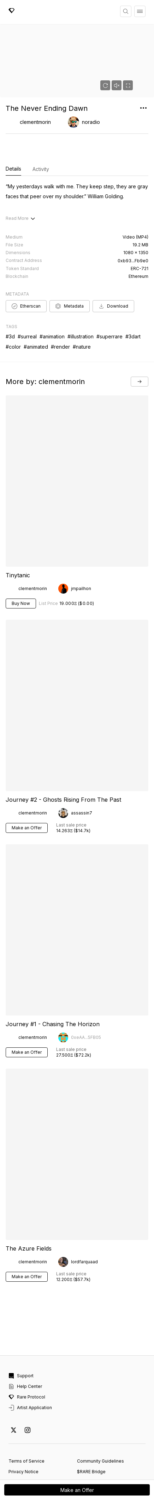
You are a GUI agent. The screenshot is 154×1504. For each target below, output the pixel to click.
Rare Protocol (26, 1356)
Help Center (25, 1345)
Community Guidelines (100, 1420)
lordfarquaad (84, 1220)
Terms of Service (26, 1420)
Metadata (69, 265)
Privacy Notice (23, 1430)
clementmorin (35, 122)
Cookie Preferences (29, 1451)
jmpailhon (81, 547)
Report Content (24, 1441)
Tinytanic (18, 534)
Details (13, 169)
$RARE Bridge (91, 1430)
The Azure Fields (29, 1207)
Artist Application (30, 1366)
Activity (40, 169)
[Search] (125, 11)
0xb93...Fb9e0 (133, 219)
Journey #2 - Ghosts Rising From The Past (63, 758)
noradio (91, 122)
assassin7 (81, 771)
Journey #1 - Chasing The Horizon (53, 983)
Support (21, 1335)
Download (113, 265)
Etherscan (26, 265)
